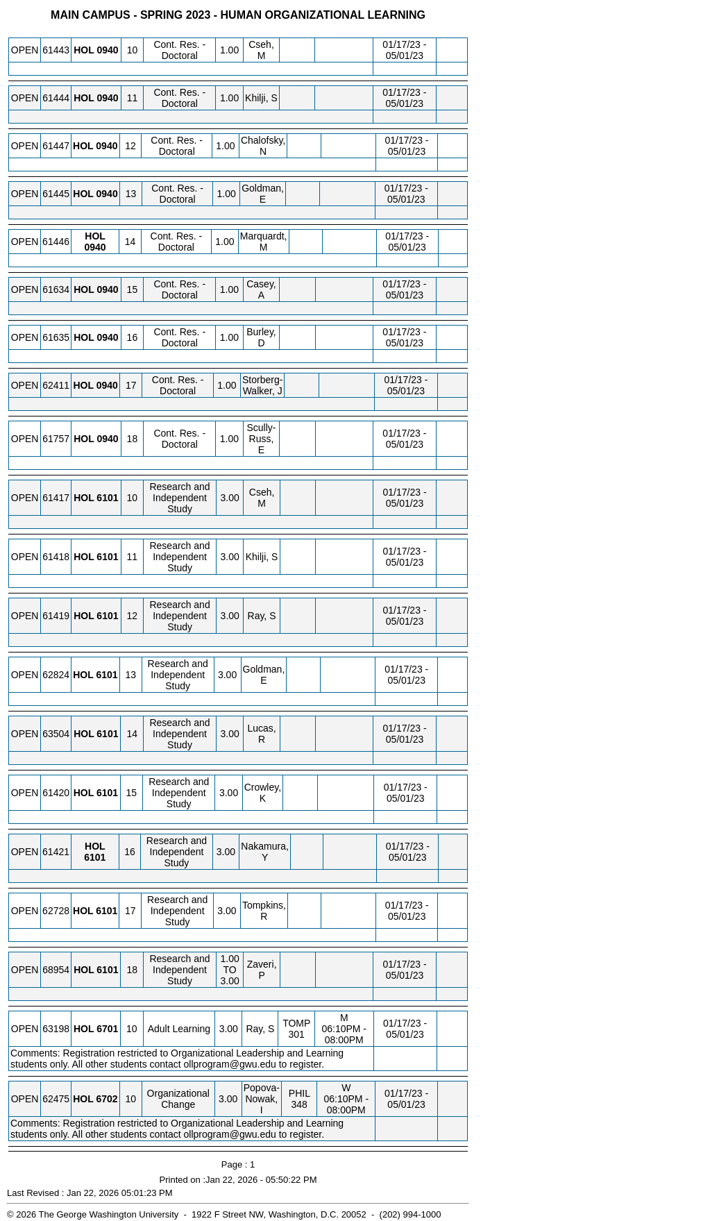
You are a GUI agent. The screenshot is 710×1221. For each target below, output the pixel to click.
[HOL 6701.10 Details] (107, 1028)
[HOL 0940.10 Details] (107, 50)
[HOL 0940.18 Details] (107, 438)
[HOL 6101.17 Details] (106, 910)
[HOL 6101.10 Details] (107, 497)
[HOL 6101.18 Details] (107, 969)
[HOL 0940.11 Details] (107, 97)
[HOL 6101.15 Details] (107, 792)
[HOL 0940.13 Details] (107, 193)
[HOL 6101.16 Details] (94, 857)
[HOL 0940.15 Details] (107, 289)
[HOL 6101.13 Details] (106, 674)
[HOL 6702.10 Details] (106, 1098)
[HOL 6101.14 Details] (107, 733)
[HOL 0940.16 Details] (107, 337)
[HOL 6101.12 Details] (107, 615)
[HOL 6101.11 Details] (107, 556)
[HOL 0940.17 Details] (107, 385)
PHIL (299, 1093)
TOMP (296, 1023)
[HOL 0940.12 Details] (106, 145)
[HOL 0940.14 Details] (95, 247)
